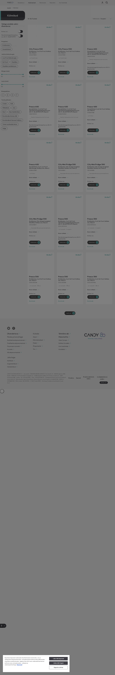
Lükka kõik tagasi (58, 663)
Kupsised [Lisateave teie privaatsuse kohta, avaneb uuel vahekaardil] (19, 664)
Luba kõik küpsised (58, 658)
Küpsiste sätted (58, 667)
